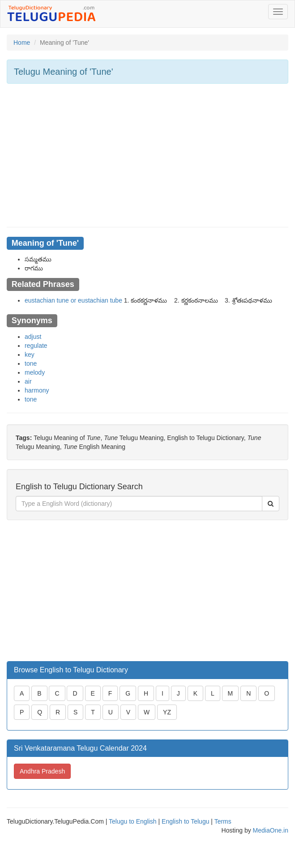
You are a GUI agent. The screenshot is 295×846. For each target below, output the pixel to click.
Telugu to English (133, 821)
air (28, 381)
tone (31, 363)
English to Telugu (185, 821)
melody (35, 372)
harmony (37, 390)
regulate (36, 345)
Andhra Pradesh (42, 771)
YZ (167, 712)
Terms (222, 821)
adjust (33, 336)
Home (21, 42)
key (29, 354)
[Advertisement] (147, 155)
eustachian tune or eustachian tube (73, 300)
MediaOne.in (270, 830)
